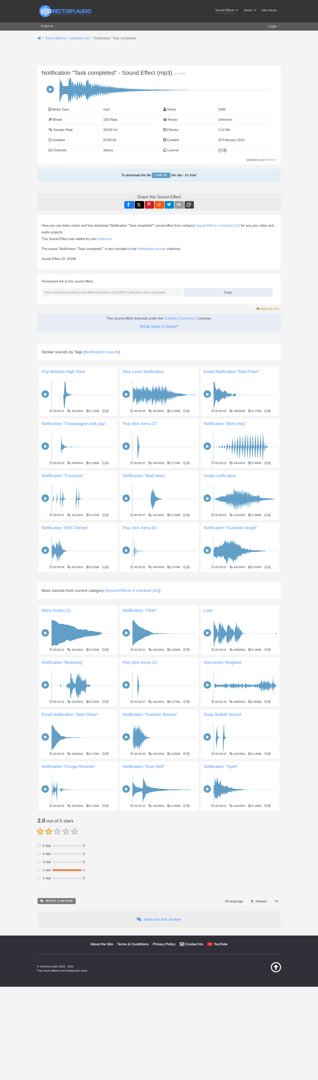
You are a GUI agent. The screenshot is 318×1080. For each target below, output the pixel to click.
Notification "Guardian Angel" (230, 644)
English (45, 26)
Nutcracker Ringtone (223, 837)
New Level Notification (143, 488)
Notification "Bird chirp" (225, 540)
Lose (208, 785)
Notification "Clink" (140, 785)
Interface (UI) (230, 284)
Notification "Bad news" (144, 592)
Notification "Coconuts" (63, 592)
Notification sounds (151, 307)
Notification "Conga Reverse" (69, 941)
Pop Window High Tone (63, 488)
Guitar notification (220, 592)
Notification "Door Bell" (144, 941)
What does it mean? (159, 384)
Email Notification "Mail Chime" (70, 889)
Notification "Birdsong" (62, 837)
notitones (271, 159)
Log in (161, 175)
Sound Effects (206, 284)
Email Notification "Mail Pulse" (231, 488)
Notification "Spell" (221, 941)
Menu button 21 (56, 785)
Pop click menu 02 (140, 644)
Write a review (56, 1075)
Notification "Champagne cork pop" (74, 540)
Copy (226, 349)
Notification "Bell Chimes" (65, 644)
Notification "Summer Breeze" (150, 889)
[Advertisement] (159, 215)
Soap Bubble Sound (222, 889)
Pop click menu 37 (140, 540)
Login (273, 26)
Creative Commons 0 (180, 377)
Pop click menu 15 (140, 837)
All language (234, 1076)
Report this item (267, 367)
